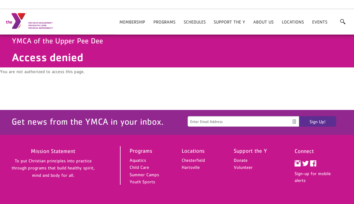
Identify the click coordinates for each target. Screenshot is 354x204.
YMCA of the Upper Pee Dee (33, 21)
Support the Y (229, 21)
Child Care (139, 167)
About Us (263, 21)
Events (319, 21)
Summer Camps (144, 174)
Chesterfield (193, 160)
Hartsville (191, 167)
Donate (241, 160)
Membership (132, 21)
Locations (293, 21)
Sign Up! (317, 121)
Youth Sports (142, 181)
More (342, 22)
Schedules (195, 21)
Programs (164, 21)
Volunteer (243, 167)
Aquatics (138, 160)
